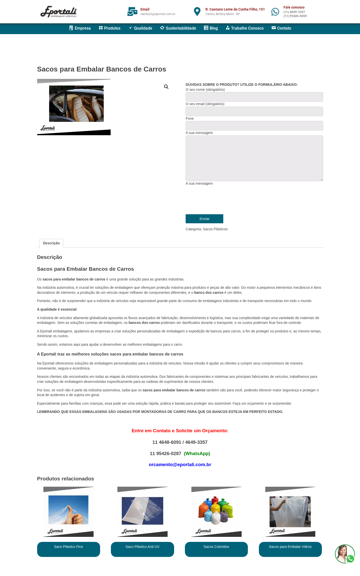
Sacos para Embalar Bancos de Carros (101, 69)
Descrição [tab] (51, 243)
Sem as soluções (70, 323)
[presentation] (224, 199)
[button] (166, 86)
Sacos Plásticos (215, 229)
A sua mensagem (199, 183)
